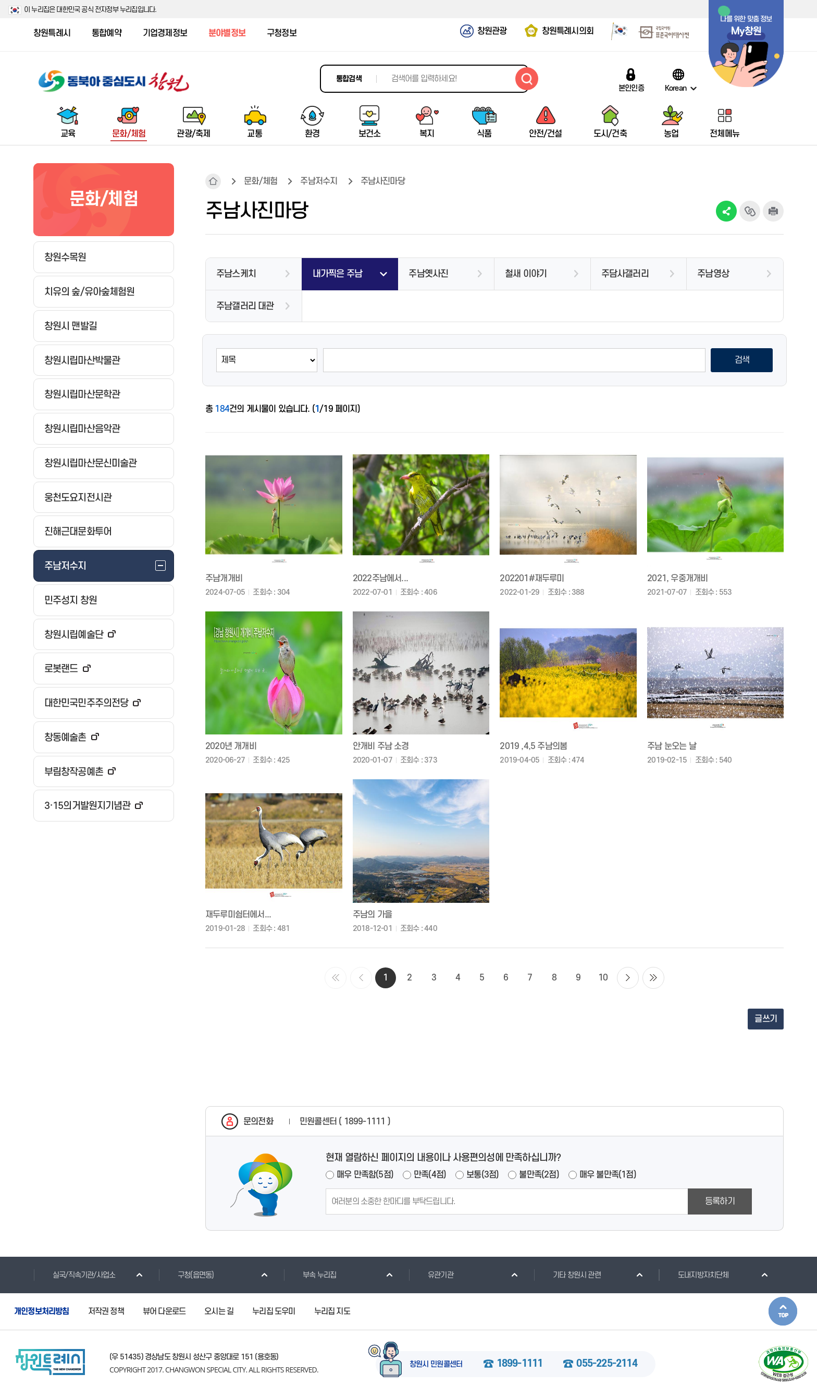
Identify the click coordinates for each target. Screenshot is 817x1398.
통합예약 (106, 33)
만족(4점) (430, 1175)
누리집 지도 (332, 1311)
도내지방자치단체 (694, 1275)
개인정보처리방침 (41, 1311)
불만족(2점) (539, 1175)
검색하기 (526, 78)
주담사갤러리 (625, 274)
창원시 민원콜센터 (436, 1364)
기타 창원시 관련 (567, 1275)
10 (603, 978)
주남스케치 (236, 274)
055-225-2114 (606, 1364)
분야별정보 (226, 33)
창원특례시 (51, 33)
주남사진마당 (383, 181)
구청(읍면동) (186, 1275)
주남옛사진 (428, 274)
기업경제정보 (165, 33)
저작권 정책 (106, 1311)
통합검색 (349, 79)
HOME (213, 181)
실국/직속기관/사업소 (74, 1275)
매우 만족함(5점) (365, 1175)
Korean (675, 88)
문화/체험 (260, 181)
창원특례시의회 (567, 31)
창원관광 (492, 31)
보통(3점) (482, 1175)
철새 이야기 (526, 274)
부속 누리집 (309, 1275)
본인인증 (631, 88)
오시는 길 (218, 1311)
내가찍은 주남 (337, 274)
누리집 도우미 (273, 1311)
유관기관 (430, 1275)
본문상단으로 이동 (783, 1311)
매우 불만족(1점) (607, 1175)
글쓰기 (765, 1019)
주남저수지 (318, 181)
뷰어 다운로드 (164, 1311)
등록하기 (720, 1201)
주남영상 (713, 274)
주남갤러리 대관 (245, 306)
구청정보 (281, 33)
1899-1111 (520, 1364)
